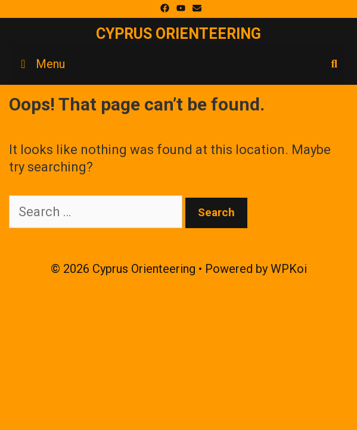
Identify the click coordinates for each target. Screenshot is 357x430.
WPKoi (289, 269)
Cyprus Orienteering (178, 33)
